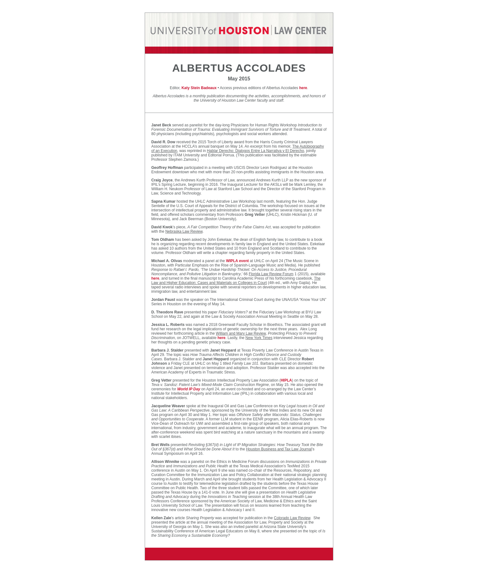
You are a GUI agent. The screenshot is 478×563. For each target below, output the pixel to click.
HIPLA (286, 380)
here (303, 88)
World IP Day (188, 389)
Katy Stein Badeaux (198, 88)
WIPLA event (237, 261)
